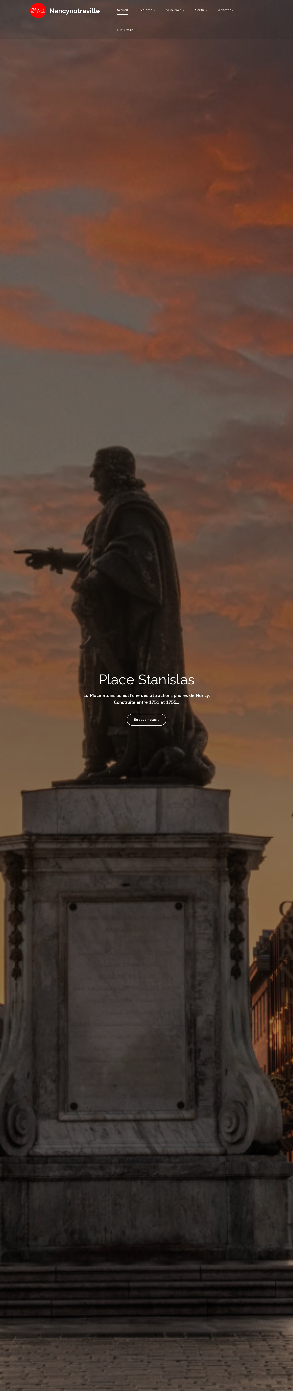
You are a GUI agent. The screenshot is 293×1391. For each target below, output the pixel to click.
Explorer (147, 10)
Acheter (226, 10)
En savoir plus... (146, 721)
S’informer (127, 30)
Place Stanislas (147, 678)
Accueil (122, 10)
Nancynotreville (80, 11)
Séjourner (175, 10)
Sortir (201, 10)
